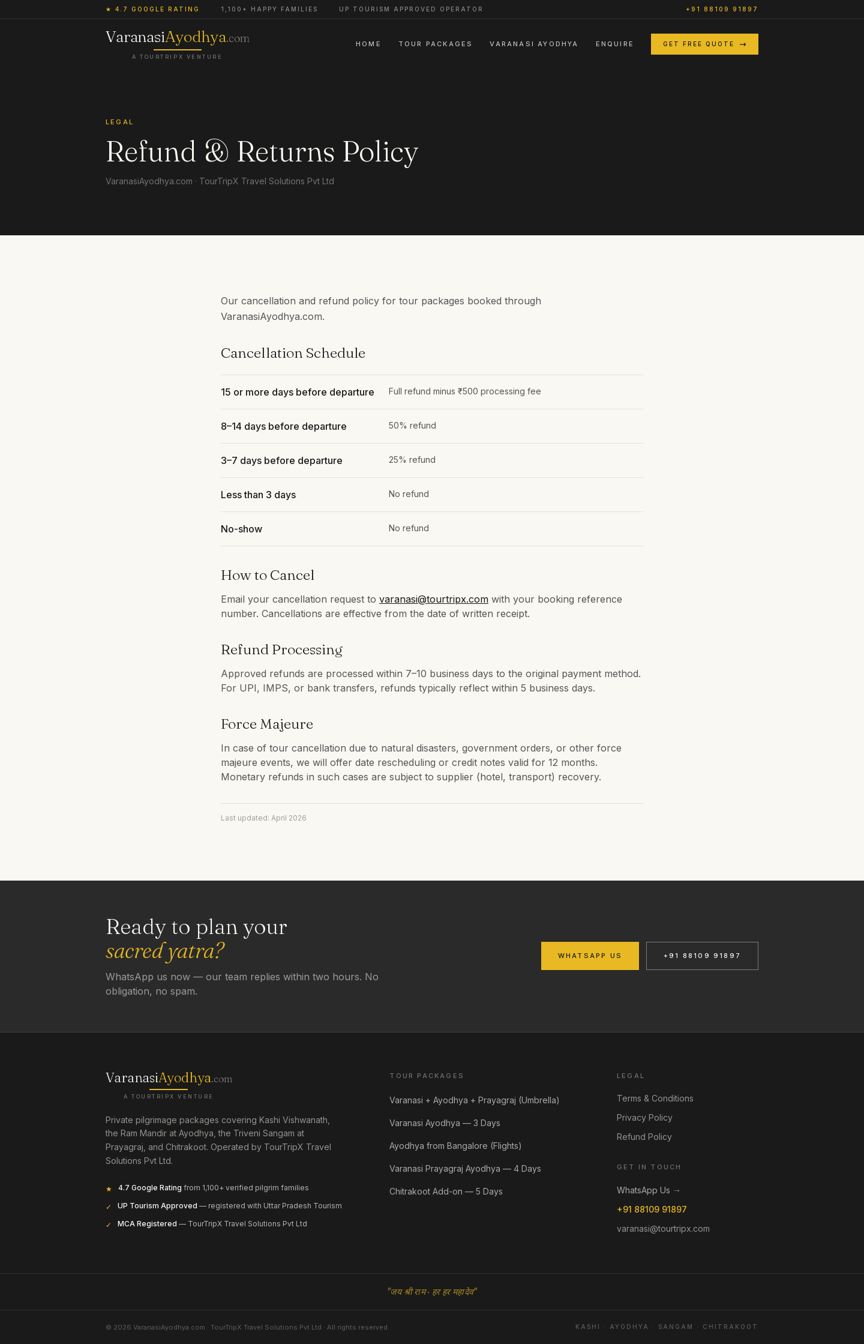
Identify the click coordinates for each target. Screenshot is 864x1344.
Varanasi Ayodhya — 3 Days (450, 1123)
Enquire (615, 44)
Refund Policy (644, 1137)
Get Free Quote (704, 44)
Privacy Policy (645, 1117)
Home (369, 44)
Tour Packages (435, 44)
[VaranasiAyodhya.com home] (178, 44)
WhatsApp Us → (649, 1190)
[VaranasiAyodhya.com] (169, 1085)
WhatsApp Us (590, 955)
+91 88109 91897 (722, 9)
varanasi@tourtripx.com (433, 599)
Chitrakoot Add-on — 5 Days (452, 1192)
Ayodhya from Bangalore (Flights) (461, 1146)
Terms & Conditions (655, 1098)
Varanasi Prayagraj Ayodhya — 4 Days (471, 1169)
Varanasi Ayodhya (534, 44)
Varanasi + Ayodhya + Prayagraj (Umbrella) (480, 1100)
